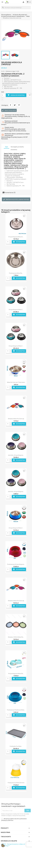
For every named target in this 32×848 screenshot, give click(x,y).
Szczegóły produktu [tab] (17, 147)
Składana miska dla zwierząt (16, 418)
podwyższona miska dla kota (16, 782)
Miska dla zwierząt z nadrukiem (16, 382)
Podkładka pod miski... (16, 746)
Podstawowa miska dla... (16, 273)
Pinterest (19, 105)
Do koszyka (19, 242)
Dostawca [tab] (14, 149)
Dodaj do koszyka (16, 95)
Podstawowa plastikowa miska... (16, 710)
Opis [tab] (6, 147)
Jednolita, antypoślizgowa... (16, 455)
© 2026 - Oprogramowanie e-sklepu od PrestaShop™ (13, 845)
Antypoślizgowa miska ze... (16, 237)
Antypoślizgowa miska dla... (16, 673)
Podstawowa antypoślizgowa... (16, 564)
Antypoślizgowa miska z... (16, 309)
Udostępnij (10, 105)
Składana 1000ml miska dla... (16, 637)
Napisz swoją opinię (9, 110)
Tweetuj (14, 105)
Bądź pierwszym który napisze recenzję (16, 199)
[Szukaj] (16, 7)
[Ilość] (3, 95)
